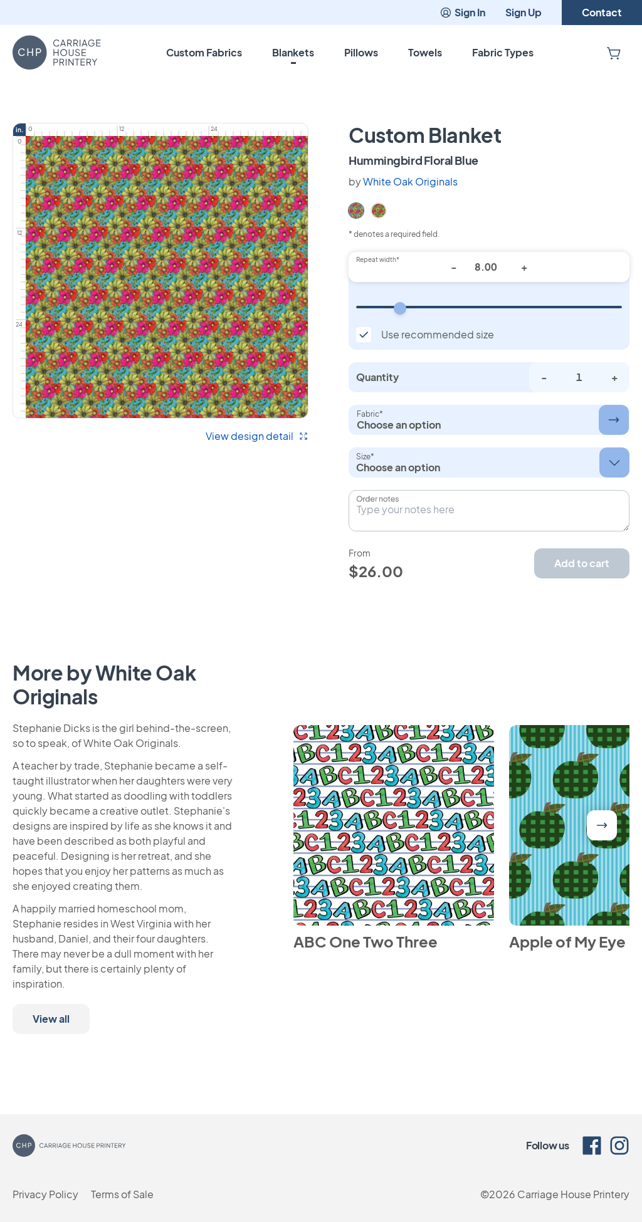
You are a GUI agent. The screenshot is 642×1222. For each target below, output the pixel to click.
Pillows (361, 52)
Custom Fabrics (204, 52)
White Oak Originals (410, 181)
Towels (425, 52)
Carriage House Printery (573, 1194)
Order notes (377, 499)
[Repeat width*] (489, 267)
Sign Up (523, 12)
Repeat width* (377, 259)
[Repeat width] (489, 307)
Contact (602, 12)
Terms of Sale (122, 1194)
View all (51, 1018)
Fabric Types (503, 52)
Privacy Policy (45, 1194)
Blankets (293, 52)
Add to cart (581, 563)
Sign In (462, 12)
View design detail (257, 435)
